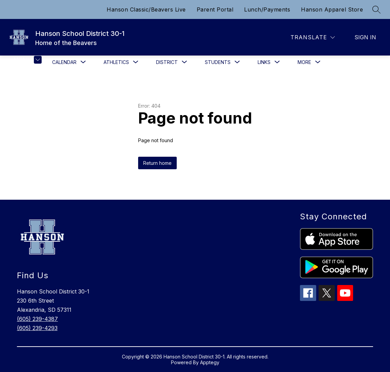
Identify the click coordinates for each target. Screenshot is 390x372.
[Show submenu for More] (304, 62)
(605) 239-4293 (37, 328)
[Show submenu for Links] (264, 62)
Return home (157, 163)
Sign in (365, 37)
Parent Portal (215, 9)
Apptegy (209, 362)
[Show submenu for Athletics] (116, 62)
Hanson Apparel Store (332, 9)
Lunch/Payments (267, 9)
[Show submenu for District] (167, 62)
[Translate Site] (313, 37)
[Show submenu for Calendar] (64, 62)
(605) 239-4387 (37, 318)
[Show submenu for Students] (218, 62)
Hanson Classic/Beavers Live (146, 9)
